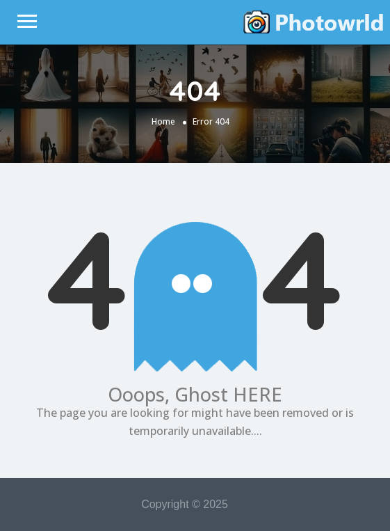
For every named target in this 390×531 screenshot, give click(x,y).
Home (163, 121)
